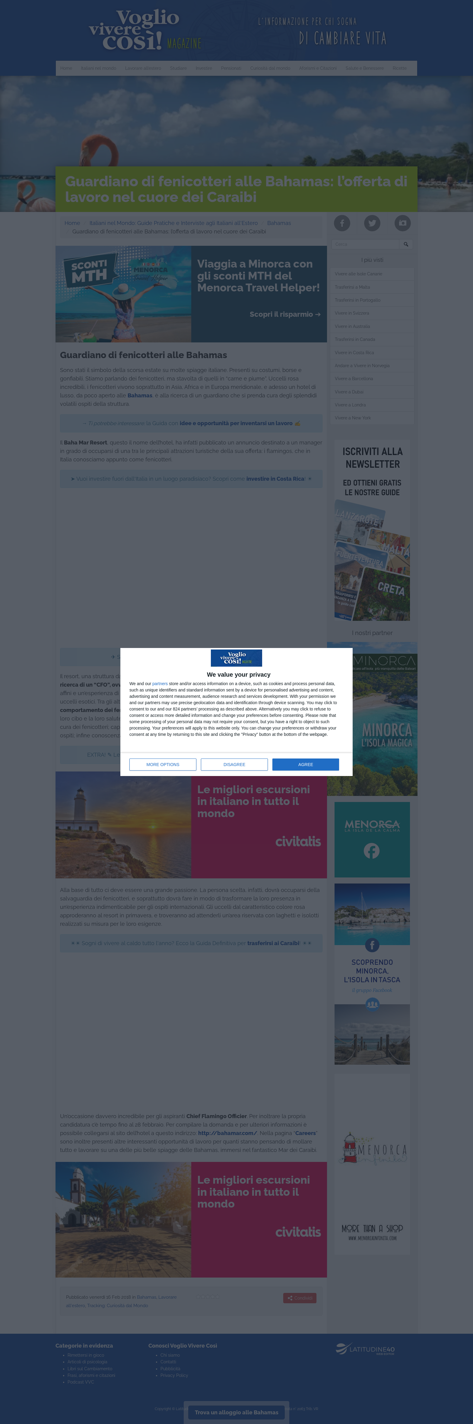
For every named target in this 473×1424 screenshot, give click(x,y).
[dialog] (236, 712)
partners (160, 684)
